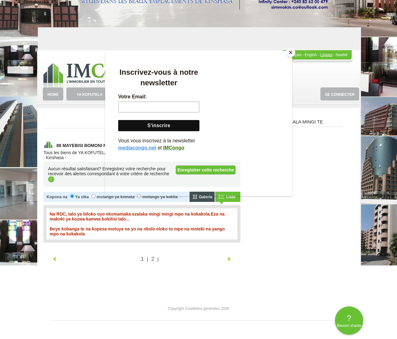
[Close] (290, 52)
